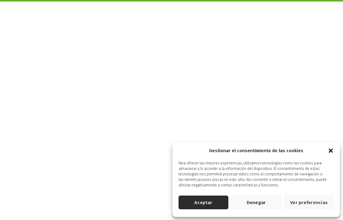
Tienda (330, 15)
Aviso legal (89, 202)
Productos (143, 15)
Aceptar (203, 202)
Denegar (256, 202)
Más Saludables (175, 15)
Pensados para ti (213, 15)
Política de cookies (161, 202)
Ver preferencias (309, 202)
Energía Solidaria (300, 15)
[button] (331, 151)
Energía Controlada (256, 15)
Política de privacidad (122, 202)
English (326, 6)
